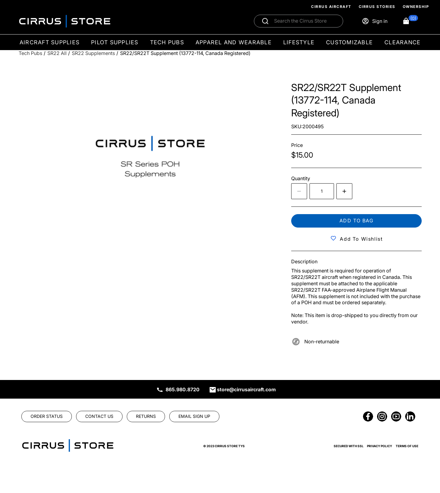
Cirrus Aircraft (331, 6)
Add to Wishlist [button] (361, 239)
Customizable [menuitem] (349, 42)
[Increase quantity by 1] (344, 191)
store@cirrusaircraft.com (246, 389)
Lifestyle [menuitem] (298, 42)
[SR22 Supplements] (93, 53)
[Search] (305, 21)
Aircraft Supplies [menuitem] (49, 42)
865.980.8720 (183, 389)
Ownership (416, 6)
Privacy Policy (379, 446)
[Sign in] (374, 21)
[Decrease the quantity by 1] (299, 191)
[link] (46, 416)
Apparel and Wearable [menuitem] (234, 42)
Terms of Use (407, 446)
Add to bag (356, 220)
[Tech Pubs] (30, 53)
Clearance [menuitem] (402, 42)
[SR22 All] (57, 53)
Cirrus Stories (377, 6)
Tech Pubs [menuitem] (167, 42)
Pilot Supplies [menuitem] (114, 42)
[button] (410, 21)
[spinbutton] (322, 191)
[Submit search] (265, 21)
